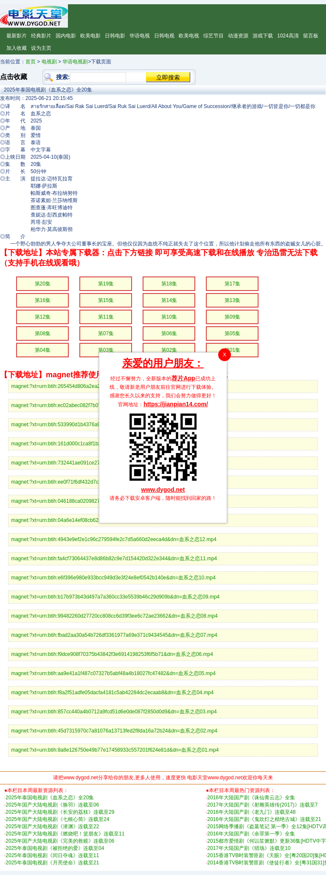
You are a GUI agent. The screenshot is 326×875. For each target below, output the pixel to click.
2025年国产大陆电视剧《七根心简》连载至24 (57, 819)
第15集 (106, 300)
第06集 (169, 333)
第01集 (232, 350)
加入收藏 (16, 48)
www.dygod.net (163, 489)
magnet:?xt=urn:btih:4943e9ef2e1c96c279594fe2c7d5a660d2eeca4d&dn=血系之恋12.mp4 (113, 539)
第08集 (43, 333)
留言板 (310, 36)
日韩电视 (164, 36)
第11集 (106, 317)
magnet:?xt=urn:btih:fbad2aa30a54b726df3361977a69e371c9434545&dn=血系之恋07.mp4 (114, 635)
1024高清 (288, 36)
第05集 (232, 333)
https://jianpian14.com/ (175, 404)
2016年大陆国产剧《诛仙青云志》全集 (251, 798)
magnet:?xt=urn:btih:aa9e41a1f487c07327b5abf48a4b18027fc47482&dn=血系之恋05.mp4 (113, 673)
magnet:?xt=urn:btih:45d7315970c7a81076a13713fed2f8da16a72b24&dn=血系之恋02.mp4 (114, 731)
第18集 (169, 284)
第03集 (106, 350)
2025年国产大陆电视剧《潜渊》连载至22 (52, 826)
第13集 (232, 300)
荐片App (183, 378)
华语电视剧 (75, 62)
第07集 (106, 333)
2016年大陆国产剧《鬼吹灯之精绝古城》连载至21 (264, 819)
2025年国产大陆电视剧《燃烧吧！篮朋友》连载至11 (65, 834)
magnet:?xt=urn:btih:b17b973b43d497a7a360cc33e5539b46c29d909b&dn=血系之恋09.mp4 (115, 597)
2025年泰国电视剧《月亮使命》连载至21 (52, 863)
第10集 (169, 317)
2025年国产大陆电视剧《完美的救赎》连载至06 (60, 841)
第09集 (232, 317)
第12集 (43, 317)
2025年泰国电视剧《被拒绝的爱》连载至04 (55, 848)
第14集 (169, 300)
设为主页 (41, 48)
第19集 (106, 284)
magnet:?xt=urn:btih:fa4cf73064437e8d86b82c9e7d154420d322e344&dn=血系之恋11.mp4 (114, 558)
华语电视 (139, 36)
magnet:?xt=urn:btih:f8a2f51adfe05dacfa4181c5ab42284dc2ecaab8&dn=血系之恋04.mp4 (112, 692)
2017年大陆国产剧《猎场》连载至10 (248, 848)
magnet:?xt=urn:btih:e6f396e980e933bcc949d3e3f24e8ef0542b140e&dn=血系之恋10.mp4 (113, 578)
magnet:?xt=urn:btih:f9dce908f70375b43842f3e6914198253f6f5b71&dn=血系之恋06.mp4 (112, 654)
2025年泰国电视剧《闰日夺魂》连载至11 (52, 855)
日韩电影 (115, 36)
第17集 (232, 284)
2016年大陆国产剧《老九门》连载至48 (251, 812)
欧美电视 (189, 36)
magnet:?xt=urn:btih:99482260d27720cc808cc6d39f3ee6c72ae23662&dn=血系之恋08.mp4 (114, 616)
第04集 (43, 350)
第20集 (43, 284)
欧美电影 (90, 36)
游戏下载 (263, 36)
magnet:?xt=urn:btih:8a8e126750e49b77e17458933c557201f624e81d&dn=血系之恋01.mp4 (115, 750)
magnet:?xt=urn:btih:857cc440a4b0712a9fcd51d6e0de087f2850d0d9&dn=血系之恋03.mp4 (113, 712)
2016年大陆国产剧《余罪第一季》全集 (251, 834)
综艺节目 (213, 36)
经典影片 (41, 36)
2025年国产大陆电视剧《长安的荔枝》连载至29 (60, 812)
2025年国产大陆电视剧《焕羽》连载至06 (52, 805)
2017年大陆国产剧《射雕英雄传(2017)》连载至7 (262, 805)
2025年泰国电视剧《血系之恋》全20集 (50, 798)
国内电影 (66, 36)
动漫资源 (238, 36)
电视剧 (49, 62)
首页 (30, 62)
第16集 (43, 300)
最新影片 (16, 36)
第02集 (169, 350)
